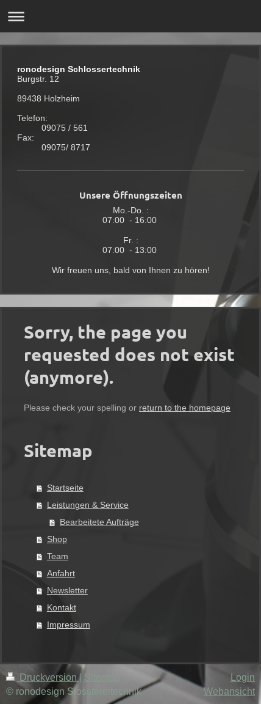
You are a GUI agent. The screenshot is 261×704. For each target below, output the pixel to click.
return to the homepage (185, 408)
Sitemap (102, 677)
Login (243, 677)
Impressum (68, 624)
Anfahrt (61, 573)
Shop (57, 539)
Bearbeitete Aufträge (99, 522)
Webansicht (229, 691)
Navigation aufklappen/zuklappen (130, 16)
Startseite (65, 488)
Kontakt (61, 607)
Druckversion (42, 677)
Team (57, 556)
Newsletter (67, 590)
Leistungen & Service (88, 505)
